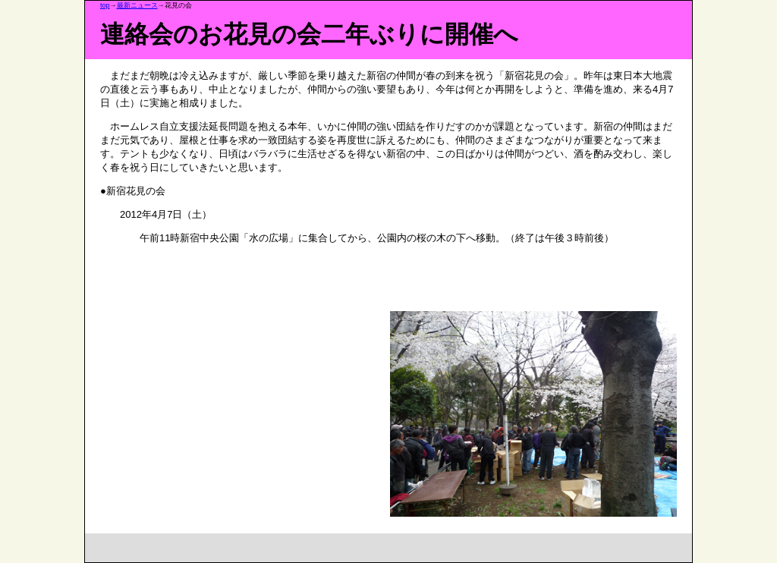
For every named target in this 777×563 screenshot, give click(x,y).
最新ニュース (137, 5)
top (105, 5)
